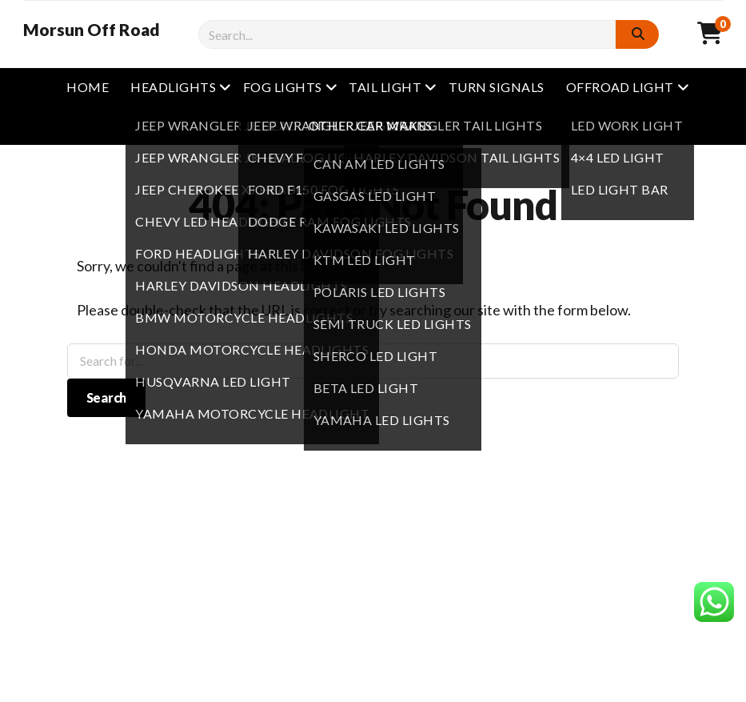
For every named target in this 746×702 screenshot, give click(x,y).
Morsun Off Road (91, 29)
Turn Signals (497, 86)
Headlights (173, 86)
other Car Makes (371, 125)
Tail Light (385, 86)
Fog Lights (282, 86)
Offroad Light (620, 86)
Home (87, 86)
